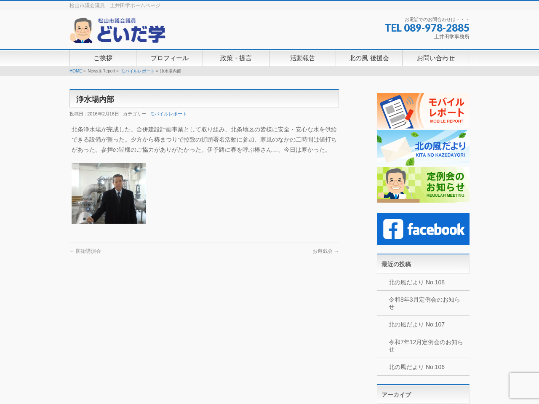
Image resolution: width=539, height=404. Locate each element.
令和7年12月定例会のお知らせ (426, 346)
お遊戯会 (325, 251)
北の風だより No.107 (417, 324)
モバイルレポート (138, 71)
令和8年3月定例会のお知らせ (424, 303)
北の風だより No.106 (417, 367)
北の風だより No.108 (417, 282)
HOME (75, 71)
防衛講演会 (85, 251)
